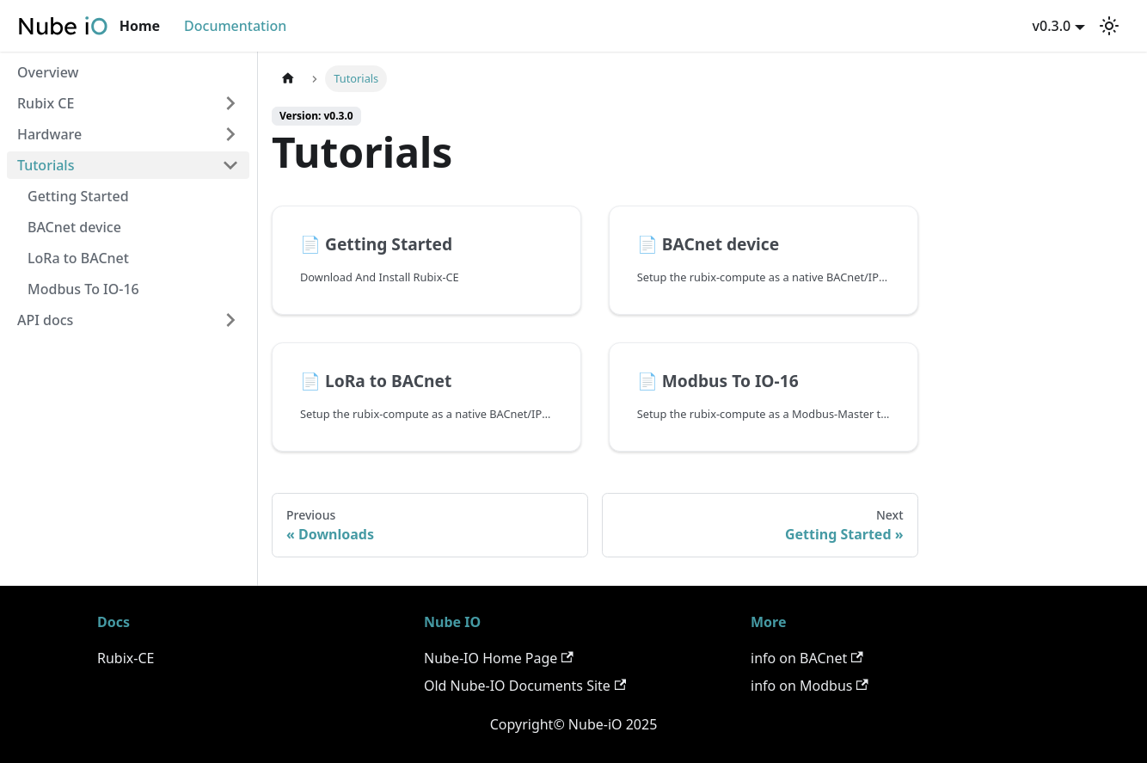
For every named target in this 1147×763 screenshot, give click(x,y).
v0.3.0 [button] (1052, 25)
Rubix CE (45, 103)
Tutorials (45, 165)
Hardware (49, 134)
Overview (47, 72)
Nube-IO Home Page (499, 658)
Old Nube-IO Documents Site (525, 685)
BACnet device (74, 227)
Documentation (235, 25)
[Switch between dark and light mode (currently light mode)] (1109, 26)
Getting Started (78, 196)
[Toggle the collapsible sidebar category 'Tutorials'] (230, 165)
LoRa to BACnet (78, 258)
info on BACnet (807, 658)
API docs (45, 320)
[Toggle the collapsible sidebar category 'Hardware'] (230, 134)
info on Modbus (809, 685)
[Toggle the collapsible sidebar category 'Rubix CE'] (230, 103)
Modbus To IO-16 (83, 289)
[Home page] (288, 78)
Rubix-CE (125, 658)
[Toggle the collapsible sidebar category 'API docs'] (230, 320)
